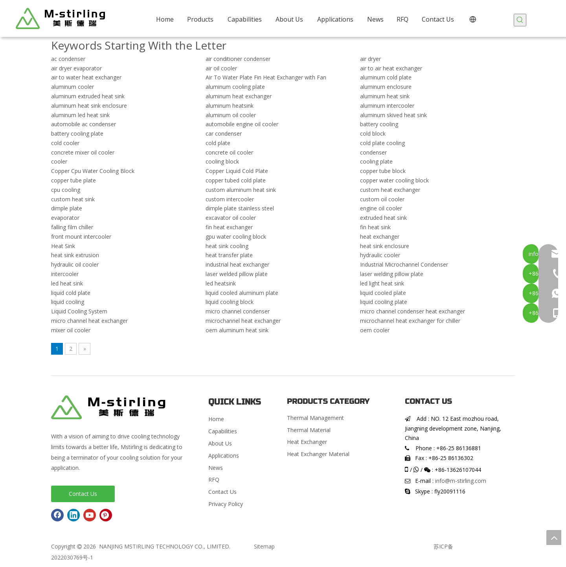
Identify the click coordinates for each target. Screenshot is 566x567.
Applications (223, 455)
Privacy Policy (225, 504)
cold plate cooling (382, 143)
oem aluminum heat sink (237, 330)
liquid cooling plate (383, 302)
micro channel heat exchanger (89, 320)
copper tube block (383, 171)
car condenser (224, 133)
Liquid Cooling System (79, 311)
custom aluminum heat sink (241, 189)
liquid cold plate (70, 292)
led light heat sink (382, 283)
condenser (373, 152)
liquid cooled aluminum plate (242, 292)
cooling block (222, 161)
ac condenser (68, 59)
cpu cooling (65, 189)
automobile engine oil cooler (242, 124)
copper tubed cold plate (236, 180)
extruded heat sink (383, 217)
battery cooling (379, 124)
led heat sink (67, 283)
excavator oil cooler (231, 217)
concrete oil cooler (229, 152)
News (215, 467)
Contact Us (83, 493)
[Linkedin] (73, 515)
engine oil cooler (381, 208)
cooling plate (376, 161)
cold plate (218, 143)
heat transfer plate (229, 255)
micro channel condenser (238, 311)
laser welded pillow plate (237, 274)
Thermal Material (309, 430)
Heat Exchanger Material (318, 454)
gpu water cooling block (236, 236)
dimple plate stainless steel (240, 208)
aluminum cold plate (386, 77)
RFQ (213, 479)
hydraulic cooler (380, 255)
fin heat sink (375, 227)
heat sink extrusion (75, 255)
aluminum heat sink (385, 96)
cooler (59, 161)
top (553, 537)
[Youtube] (89, 515)
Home (216, 419)
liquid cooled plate (383, 292)
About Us (220, 443)
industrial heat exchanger (237, 264)
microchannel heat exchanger (243, 320)
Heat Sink (63, 246)
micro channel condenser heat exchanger (412, 311)
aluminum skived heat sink (393, 115)
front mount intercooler (81, 236)
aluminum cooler (72, 86)
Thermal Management (315, 418)
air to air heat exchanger (391, 68)
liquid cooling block (230, 302)
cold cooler (65, 143)
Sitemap (264, 546)
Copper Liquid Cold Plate (237, 171)
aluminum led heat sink (80, 115)
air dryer (370, 59)
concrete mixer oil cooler (82, 152)
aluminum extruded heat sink (88, 96)
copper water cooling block (394, 180)
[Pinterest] (105, 515)
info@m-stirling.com (460, 480)
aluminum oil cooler (231, 115)
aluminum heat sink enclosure (89, 105)
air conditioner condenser (238, 59)
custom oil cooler (382, 199)
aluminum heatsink (230, 105)
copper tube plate (73, 180)
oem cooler (375, 330)
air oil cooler (221, 68)
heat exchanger (379, 236)
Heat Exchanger (307, 442)
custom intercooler (230, 199)
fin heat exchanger (229, 227)
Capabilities (222, 431)
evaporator (65, 217)
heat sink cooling (227, 246)
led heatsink (221, 283)
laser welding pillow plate (391, 274)
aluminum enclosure (386, 86)
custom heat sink (73, 199)
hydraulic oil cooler (75, 264)
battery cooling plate (77, 133)
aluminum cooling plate (235, 86)
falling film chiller (72, 227)
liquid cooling (67, 302)
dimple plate (66, 208)
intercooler (65, 274)
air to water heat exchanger (86, 77)
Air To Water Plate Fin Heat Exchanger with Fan (266, 77)
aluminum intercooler (387, 105)
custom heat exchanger (390, 189)
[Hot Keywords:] (520, 20)
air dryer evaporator (76, 68)
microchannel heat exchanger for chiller (410, 320)
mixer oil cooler (70, 330)
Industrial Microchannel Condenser (404, 264)
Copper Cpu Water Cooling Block (92, 171)
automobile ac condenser (83, 124)
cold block (373, 133)
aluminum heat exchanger (239, 96)
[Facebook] (57, 515)
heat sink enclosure (384, 246)
